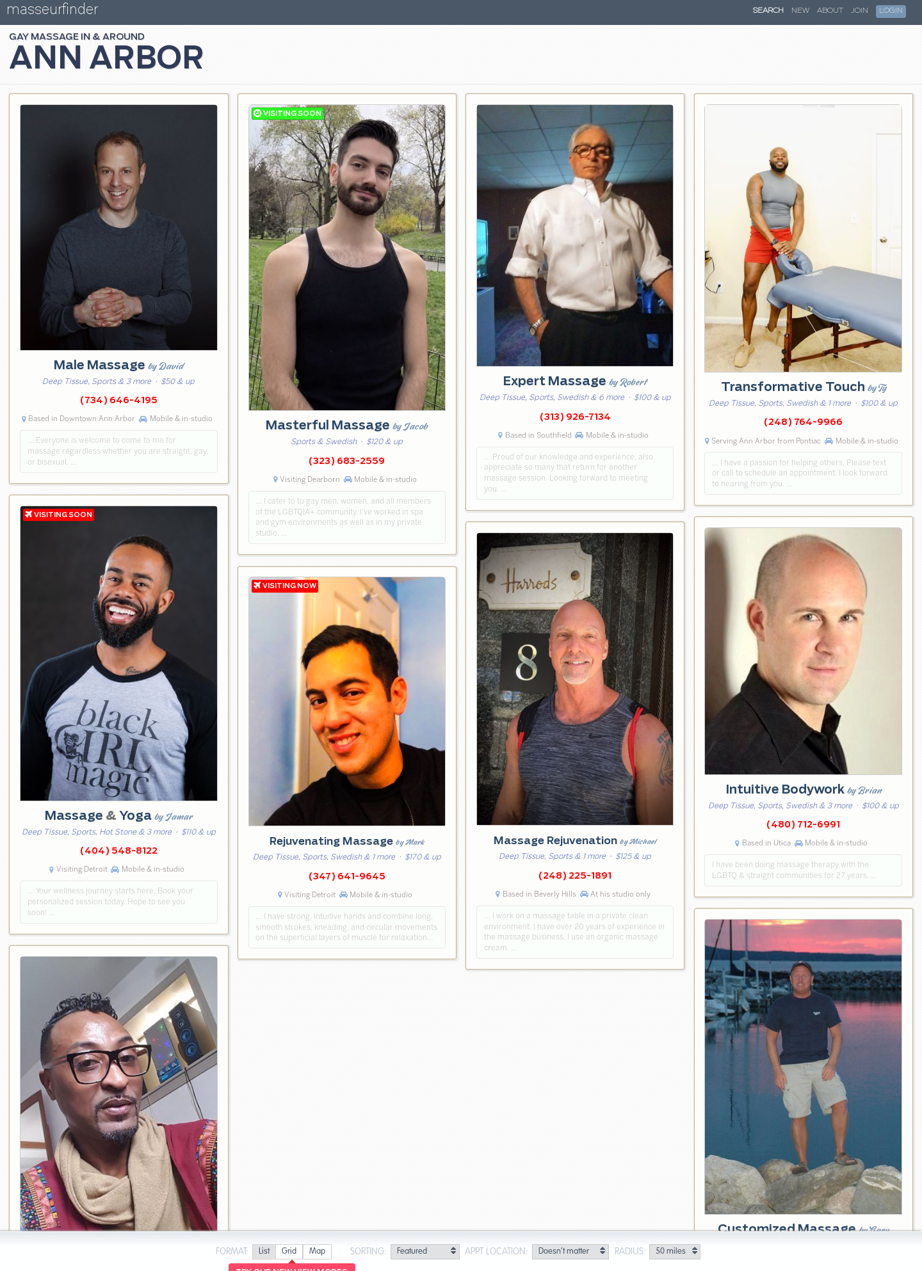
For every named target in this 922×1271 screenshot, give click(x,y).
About (830, 11)
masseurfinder (52, 12)
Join (859, 11)
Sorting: (368, 1251)
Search (768, 11)
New (800, 11)
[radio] (263, 1252)
